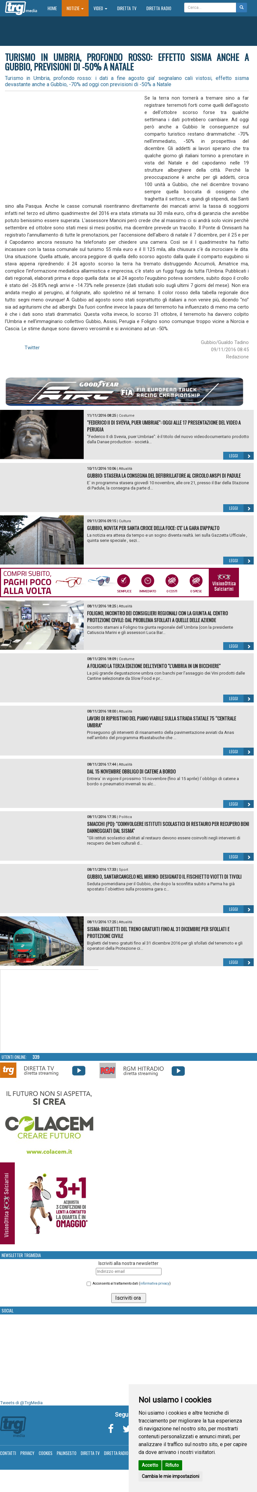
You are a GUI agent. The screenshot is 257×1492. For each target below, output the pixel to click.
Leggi (241, 456)
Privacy (27, 1453)
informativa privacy (154, 1283)
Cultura (125, 521)
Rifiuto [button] (172, 1465)
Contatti (8, 1453)
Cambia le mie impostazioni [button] (170, 1476)
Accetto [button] (150, 1465)
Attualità (125, 469)
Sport (123, 870)
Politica (125, 817)
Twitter (32, 348)
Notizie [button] (75, 8)
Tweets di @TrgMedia (21, 1402)
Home (55, 8)
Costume (127, 415)
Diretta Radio (158, 8)
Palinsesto (66, 1453)
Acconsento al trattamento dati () (132, 1283)
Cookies (46, 1453)
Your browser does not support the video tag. (49, 1011)
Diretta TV (127, 8)
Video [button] (100, 8)
